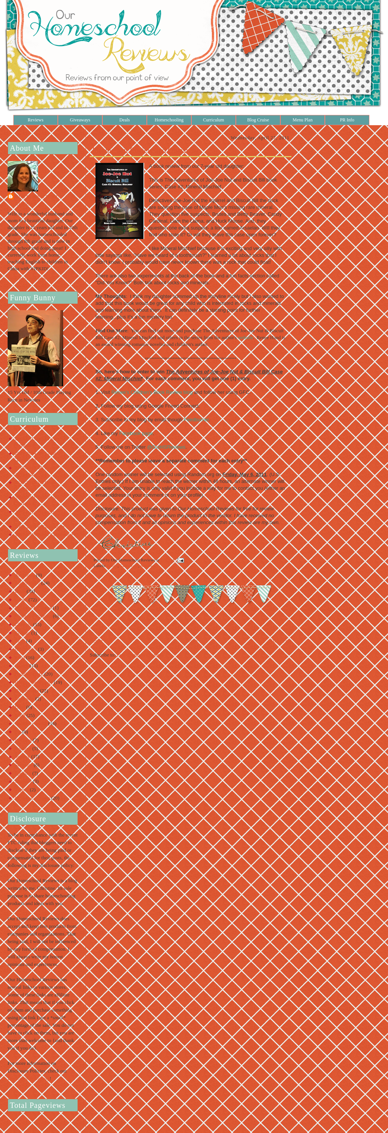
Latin (20, 707)
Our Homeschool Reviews (37, 200)
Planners (23, 740)
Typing (22, 789)
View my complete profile (31, 278)
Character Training (33, 616)
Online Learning (31, 723)
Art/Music (25, 575)
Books (21, 599)
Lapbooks (24, 698)
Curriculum (213, 120)
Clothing (23, 624)
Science (22, 756)
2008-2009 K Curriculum (40, 526)
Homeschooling (169, 120)
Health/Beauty (29, 674)
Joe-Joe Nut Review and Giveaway (145, 150)
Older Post (280, 641)
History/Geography (33, 682)
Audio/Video (27, 583)
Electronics (26, 649)
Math (20, 715)
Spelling (23, 773)
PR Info (347, 120)
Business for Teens (33, 607)
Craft (20, 641)
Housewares (27, 690)
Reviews (35, 120)
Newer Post (101, 641)
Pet (18, 732)
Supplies (23, 781)
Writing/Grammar (32, 798)
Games (22, 665)
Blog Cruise (258, 120)
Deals (124, 120)
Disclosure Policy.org (28, 1078)
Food (20, 657)
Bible (20, 591)
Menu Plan (302, 120)
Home (191, 641)
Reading (23, 748)
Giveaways (80, 120)
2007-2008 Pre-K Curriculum (44, 534)
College (22, 633)
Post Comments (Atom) (140, 655)
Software (23, 765)
